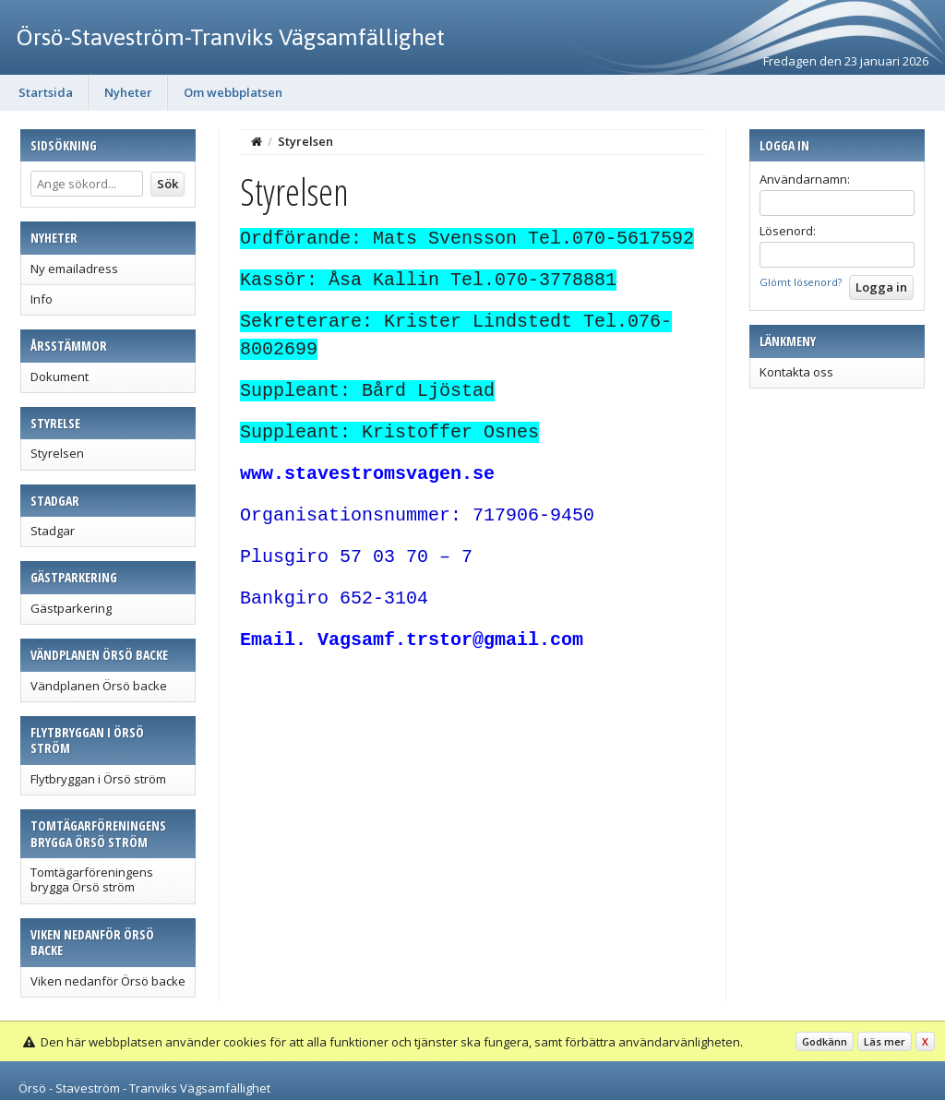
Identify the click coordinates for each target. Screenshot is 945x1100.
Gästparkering (71, 608)
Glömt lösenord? (801, 282)
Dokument (59, 376)
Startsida (45, 92)
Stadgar (52, 530)
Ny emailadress (74, 268)
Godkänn (824, 1041)
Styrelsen (57, 453)
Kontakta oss (796, 372)
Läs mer (884, 1041)
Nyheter (128, 92)
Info (41, 299)
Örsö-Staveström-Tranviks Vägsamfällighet (231, 37)
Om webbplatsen (233, 92)
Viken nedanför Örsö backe (107, 981)
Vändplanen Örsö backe (98, 685)
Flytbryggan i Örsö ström (98, 779)
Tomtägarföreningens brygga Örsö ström (91, 879)
